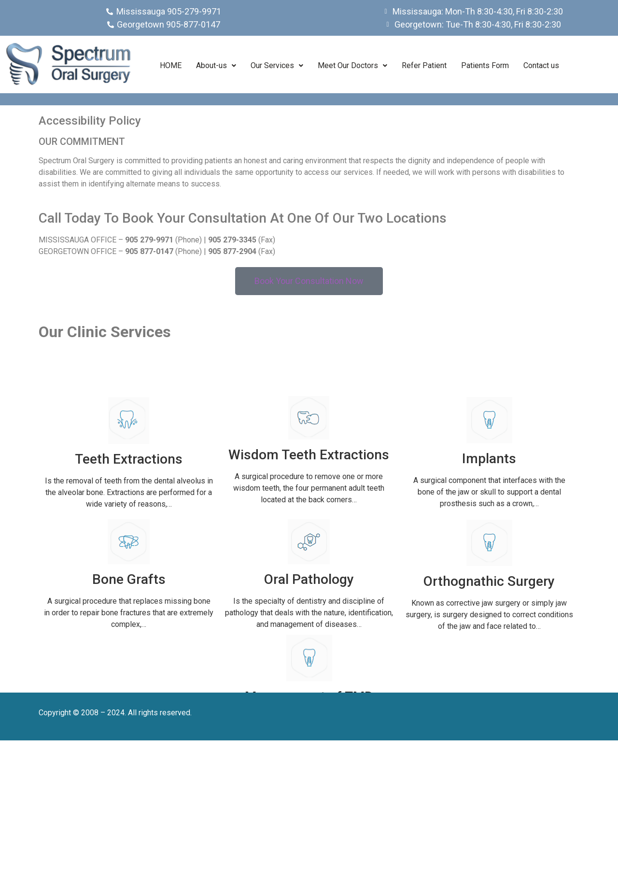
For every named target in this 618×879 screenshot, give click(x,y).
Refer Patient (424, 65)
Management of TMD (309, 753)
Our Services (277, 65)
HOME (171, 65)
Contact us (541, 65)
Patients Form (485, 65)
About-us (216, 65)
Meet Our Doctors (352, 65)
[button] (216, 66)
